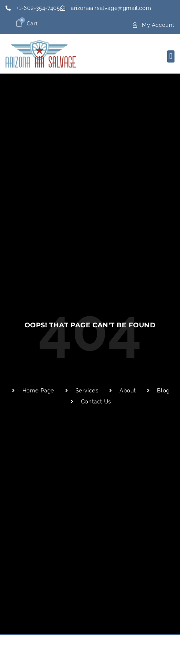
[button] (171, 56)
